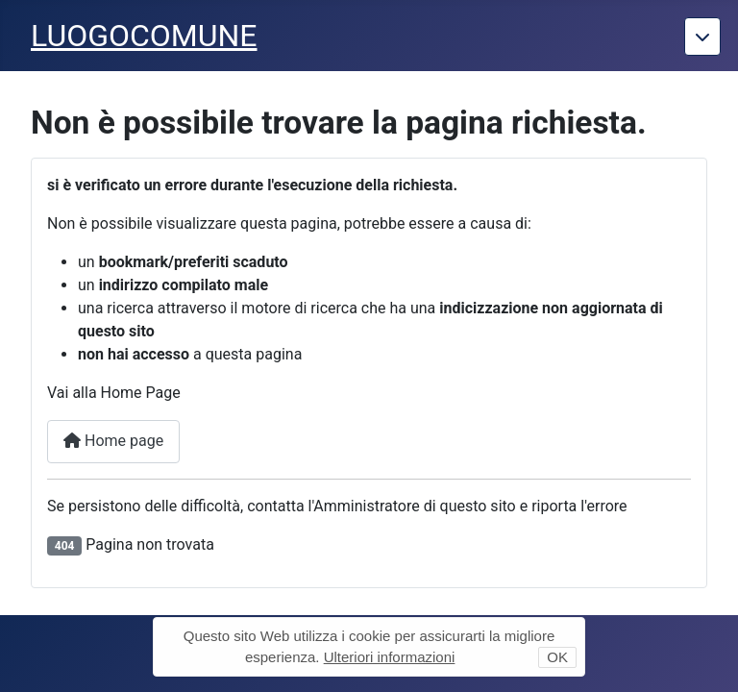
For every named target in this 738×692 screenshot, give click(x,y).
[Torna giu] (702, 36)
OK (557, 657)
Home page (113, 441)
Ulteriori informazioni (389, 657)
